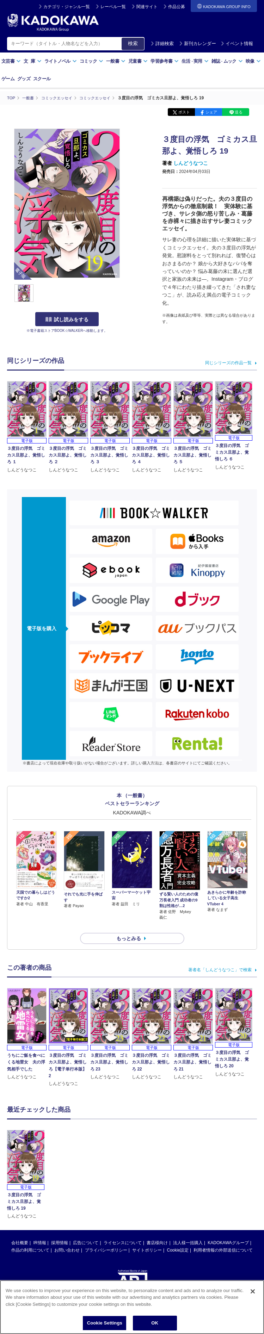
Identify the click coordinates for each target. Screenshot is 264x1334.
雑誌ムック (227, 61)
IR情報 (39, 1230)
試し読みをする (66, 319)
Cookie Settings (104, 1323)
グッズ (23, 78)
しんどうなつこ (190, 163)
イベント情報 (237, 43)
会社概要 (19, 1230)
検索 (133, 43)
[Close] (252, 1291)
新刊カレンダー (197, 43)
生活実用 (195, 61)
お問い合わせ (67, 1237)
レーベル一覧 (113, 6)
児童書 (138, 61)
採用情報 (59, 1230)
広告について (85, 1230)
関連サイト (147, 6)
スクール (41, 78)
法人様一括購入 (188, 1230)
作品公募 (176, 6)
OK (154, 1323)
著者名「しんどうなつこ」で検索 (220, 957)
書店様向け (157, 1230)
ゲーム (7, 78)
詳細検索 (162, 43)
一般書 (115, 61)
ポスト (184, 112)
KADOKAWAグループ (228, 1230)
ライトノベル (60, 61)
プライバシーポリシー (106, 1237)
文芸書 (11, 61)
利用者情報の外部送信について (223, 1237)
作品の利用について (30, 1237)
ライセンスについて (123, 1230)
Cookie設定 (178, 1237)
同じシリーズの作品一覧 (228, 362)
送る (238, 112)
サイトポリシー (147, 1237)
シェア (211, 112)
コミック (91, 61)
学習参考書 (165, 61)
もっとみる (128, 926)
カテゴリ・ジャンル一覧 (66, 6)
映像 (253, 61)
